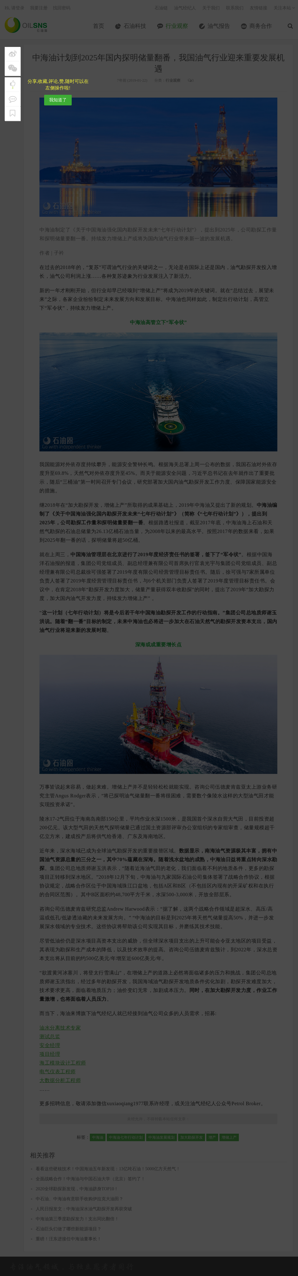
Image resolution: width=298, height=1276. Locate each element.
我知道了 (58, 100)
